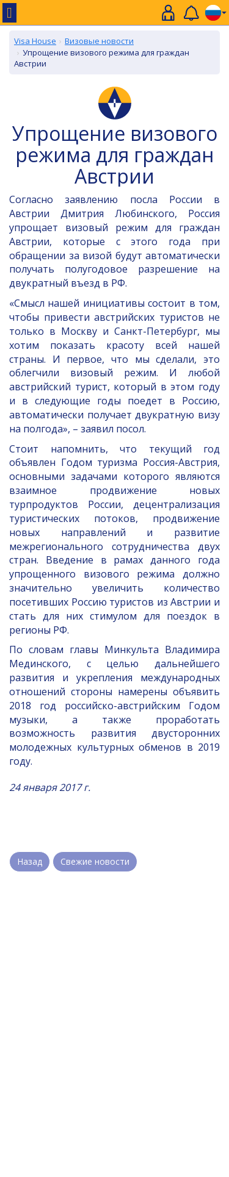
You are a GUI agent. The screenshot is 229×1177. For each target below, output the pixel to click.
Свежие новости (94, 861)
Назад (29, 861)
